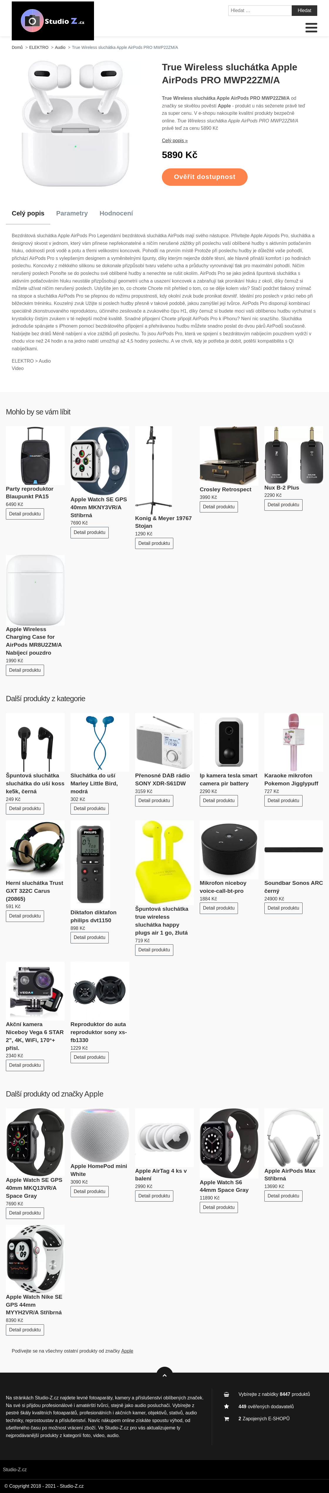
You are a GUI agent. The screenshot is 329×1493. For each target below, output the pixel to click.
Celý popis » (175, 140)
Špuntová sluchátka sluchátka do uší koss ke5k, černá (35, 783)
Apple (93, 1094)
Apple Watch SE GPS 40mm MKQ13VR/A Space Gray (34, 1188)
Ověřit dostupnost (205, 176)
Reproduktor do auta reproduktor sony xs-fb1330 (98, 1032)
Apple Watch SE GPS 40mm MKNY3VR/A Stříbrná (98, 507)
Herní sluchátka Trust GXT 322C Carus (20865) (34, 891)
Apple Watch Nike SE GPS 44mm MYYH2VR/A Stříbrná (34, 1305)
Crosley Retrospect (225, 489)
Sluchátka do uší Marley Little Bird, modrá (94, 783)
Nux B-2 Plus (281, 488)
